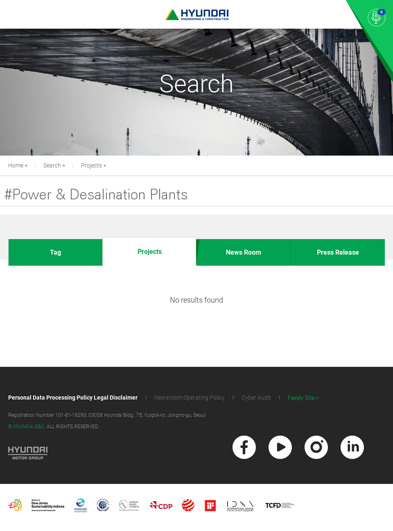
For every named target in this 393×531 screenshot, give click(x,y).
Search (52, 165)
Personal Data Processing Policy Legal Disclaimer (73, 397)
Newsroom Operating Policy (189, 397)
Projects (91, 165)
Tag (55, 252)
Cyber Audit (256, 397)
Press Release (338, 252)
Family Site (301, 398)
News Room (243, 252)
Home (15, 165)
